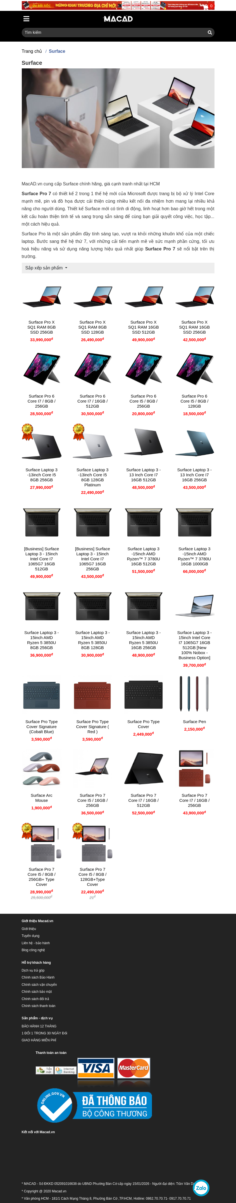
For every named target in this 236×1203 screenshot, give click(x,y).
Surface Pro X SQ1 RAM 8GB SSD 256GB (41, 327)
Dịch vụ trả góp (33, 970)
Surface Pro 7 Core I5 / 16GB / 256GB (92, 800)
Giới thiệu (29, 929)
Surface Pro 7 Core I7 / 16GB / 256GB (194, 800)
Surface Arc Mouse (42, 798)
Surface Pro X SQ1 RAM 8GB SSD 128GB (92, 327)
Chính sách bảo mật (37, 992)
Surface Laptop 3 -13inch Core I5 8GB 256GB (42, 474)
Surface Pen (194, 721)
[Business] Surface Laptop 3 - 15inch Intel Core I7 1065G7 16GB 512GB (41, 558)
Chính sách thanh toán (39, 1006)
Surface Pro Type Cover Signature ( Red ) (92, 726)
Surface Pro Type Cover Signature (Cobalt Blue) (41, 726)
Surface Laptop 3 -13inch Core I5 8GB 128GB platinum (92, 477)
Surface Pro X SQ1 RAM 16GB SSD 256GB (194, 327)
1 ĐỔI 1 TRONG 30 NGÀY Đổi (44, 1033)
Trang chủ (32, 51)
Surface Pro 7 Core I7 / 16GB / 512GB (143, 800)
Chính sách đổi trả (35, 999)
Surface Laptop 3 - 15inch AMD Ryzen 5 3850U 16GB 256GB (143, 640)
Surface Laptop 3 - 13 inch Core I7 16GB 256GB (194, 474)
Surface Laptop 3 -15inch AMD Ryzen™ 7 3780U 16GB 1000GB (194, 556)
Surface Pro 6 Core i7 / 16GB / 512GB (92, 401)
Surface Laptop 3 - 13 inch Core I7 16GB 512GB (143, 474)
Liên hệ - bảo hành (36, 943)
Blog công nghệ (33, 950)
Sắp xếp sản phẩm (44, 268)
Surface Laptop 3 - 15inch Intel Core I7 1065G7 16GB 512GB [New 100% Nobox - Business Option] (194, 645)
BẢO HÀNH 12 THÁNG (39, 1026)
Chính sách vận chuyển (39, 985)
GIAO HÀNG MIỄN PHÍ (39, 1040)
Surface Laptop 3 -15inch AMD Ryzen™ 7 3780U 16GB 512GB (143, 556)
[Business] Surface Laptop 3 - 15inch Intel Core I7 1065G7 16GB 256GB (92, 558)
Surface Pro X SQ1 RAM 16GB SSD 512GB (143, 327)
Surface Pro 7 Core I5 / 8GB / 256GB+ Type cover (42, 877)
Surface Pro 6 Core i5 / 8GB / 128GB (194, 401)
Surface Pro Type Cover (143, 724)
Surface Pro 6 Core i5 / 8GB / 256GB (144, 401)
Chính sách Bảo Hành (38, 977)
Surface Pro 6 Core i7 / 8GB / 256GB (42, 401)
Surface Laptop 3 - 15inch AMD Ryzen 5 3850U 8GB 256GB (41, 640)
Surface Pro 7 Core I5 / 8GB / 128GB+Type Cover (92, 877)
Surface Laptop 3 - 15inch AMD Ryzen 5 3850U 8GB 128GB (92, 640)
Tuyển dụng (31, 936)
